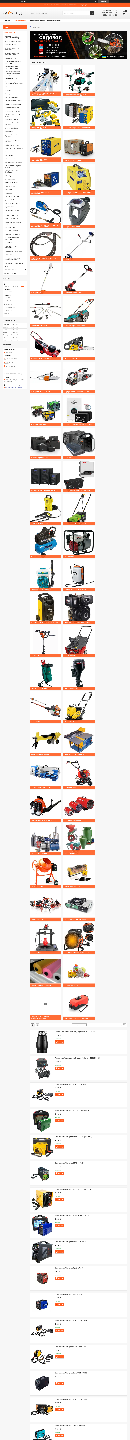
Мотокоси (8, 87)
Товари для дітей (10, 254)
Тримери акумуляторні (12, 94)
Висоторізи (8, 189)
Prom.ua (74, 1400)
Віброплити (9, 193)
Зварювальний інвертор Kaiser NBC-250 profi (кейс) (73, 841)
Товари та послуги (19, 20)
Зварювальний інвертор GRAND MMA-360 (70, 1182)
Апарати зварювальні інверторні (12, 49)
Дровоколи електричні (12, 196)
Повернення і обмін (54, 20)
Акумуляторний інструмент (13, 41)
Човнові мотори (10, 186)
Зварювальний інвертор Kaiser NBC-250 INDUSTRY (73, 893)
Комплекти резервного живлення (12, 140)
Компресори (9, 152)
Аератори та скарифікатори (14, 148)
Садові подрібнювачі (11, 183)
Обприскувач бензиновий (13, 159)
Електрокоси (9, 90)
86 (119, 1370)
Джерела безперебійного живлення (13, 135)
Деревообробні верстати (13, 200)
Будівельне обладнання (12, 234)
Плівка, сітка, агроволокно (13, 251)
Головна (7, 20)
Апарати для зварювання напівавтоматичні (48, 1386)
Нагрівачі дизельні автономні (14, 263)
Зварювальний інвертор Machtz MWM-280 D (71, 1051)
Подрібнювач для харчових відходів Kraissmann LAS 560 (75, 736)
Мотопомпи (9, 155)
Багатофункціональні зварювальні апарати (12, 67)
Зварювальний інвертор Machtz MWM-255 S (71, 1024)
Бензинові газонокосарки (13, 104)
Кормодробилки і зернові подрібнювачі (13, 223)
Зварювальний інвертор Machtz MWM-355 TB (71, 1103)
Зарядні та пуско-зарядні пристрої (13, 166)
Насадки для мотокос (12, 97)
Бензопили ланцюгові (10, 1391)
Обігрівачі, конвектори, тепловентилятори (12, 258)
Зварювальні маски (11, 78)
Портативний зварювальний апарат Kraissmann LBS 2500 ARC (77, 762)
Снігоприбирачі (10, 179)
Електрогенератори (11, 119)
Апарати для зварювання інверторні (46, 1389)
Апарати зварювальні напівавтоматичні (12, 54)
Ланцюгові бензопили (12, 107)
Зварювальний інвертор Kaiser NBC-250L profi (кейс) (74, 1287)
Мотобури (8, 176)
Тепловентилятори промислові (11, 247)
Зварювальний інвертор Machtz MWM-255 (70, 788)
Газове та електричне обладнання (12, 238)
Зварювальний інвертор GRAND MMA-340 (70, 1156)
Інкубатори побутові (11, 231)
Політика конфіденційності (80, 1402)
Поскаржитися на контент (65, 1402)
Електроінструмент (11, 44)
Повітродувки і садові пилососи (12, 211)
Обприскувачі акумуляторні (13, 162)
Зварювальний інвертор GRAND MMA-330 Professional (74, 1208)
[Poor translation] (6, 1413)
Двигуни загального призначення (11, 171)
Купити (60, 746)
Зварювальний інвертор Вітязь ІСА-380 (69, 998)
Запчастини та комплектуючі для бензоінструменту (14, 37)
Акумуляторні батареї (12, 128)
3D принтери (9, 242)
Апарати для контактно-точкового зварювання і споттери (12, 73)
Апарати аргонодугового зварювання (13, 62)
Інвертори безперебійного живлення (13, 123)
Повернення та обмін (10, 270)
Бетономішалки (10, 227)
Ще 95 (7, 313)
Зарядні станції (10, 131)
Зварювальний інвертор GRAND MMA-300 (70, 1129)
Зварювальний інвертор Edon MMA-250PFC (70, 1313)
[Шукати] (92, 13)
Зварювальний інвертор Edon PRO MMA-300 (71, 1077)
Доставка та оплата (37, 20)
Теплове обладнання (11, 215)
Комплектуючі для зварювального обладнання (14, 82)
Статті (6, 266)
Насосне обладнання (11, 219)
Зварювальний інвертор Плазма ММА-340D (71, 1261)
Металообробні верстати (13, 203)
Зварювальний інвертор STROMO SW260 (69, 867)
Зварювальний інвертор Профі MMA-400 (69, 972)
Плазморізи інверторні (12, 58)
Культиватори (9, 207)
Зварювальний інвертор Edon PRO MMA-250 (71, 946)
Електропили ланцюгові (12, 111)
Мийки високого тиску (12, 145)
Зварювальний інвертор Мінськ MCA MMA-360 (72, 814)
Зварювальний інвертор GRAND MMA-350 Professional (74, 1234)
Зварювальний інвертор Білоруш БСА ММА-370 (72, 919)
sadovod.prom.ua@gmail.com (14, 387)
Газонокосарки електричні (13, 101)
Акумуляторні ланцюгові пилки (12, 115)
